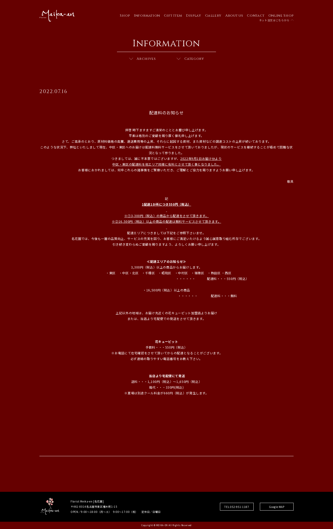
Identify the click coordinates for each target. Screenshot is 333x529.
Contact (256, 15)
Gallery (213, 15)
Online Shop (281, 15)
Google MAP (277, 507)
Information (147, 15)
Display (193, 15)
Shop (125, 15)
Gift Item (173, 15)
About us (234, 15)
